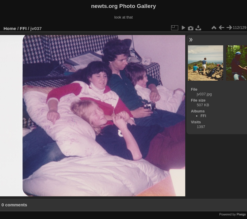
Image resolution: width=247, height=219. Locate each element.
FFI (23, 28)
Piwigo (241, 214)
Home (10, 28)
